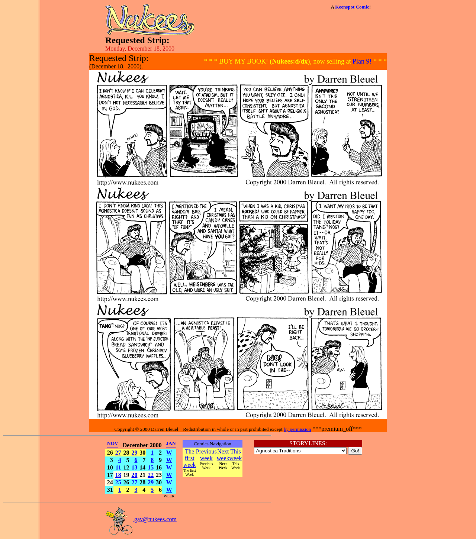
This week (235, 454)
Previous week (206, 454)
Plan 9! (362, 61)
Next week (223, 454)
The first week (189, 458)
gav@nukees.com (141, 519)
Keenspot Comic (352, 7)
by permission (297, 429)
